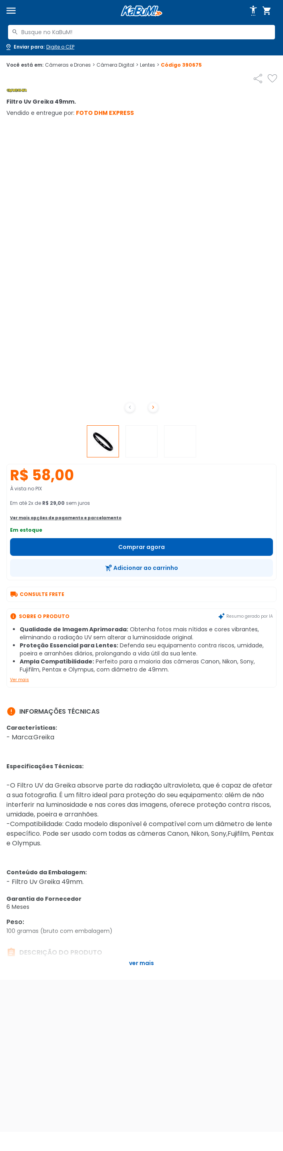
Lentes (149, 65)
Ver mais (19, 680)
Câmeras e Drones (70, 65)
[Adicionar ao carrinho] (141, 568)
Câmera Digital (117, 65)
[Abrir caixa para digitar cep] (39, 47)
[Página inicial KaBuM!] (141, 11)
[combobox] (141, 32)
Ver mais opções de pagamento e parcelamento (65, 518)
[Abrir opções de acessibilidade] (253, 11)
